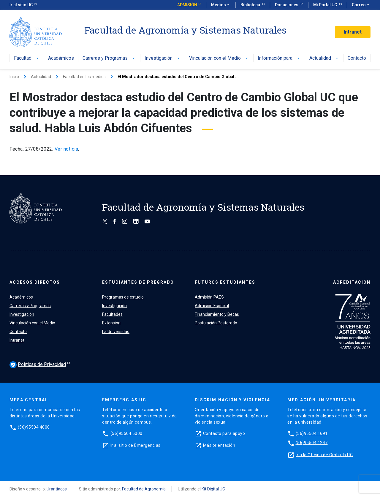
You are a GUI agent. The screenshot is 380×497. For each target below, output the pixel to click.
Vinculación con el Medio (219, 58)
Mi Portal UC (325, 4)
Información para (279, 58)
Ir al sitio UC (21, 4)
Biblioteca (250, 4)
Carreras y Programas (109, 58)
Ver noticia (66, 149)
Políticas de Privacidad (38, 364)
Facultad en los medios (84, 76)
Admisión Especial (212, 305)
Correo (361, 5)
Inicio (14, 76)
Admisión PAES (209, 297)
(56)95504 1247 (312, 443)
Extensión (111, 323)
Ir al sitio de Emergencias (135, 445)
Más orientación (219, 445)
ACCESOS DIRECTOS (35, 282)
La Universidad (115, 331)
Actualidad (324, 58)
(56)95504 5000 (126, 433)
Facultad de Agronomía (144, 489)
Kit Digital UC (213, 489)
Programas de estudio (123, 297)
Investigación (163, 58)
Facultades (112, 314)
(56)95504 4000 (34, 427)
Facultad (27, 58)
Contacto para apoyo (224, 433)
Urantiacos (57, 489)
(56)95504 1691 (312, 433)
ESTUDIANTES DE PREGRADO (138, 282)
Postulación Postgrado (216, 323)
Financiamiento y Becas (217, 314)
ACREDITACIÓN (351, 282)
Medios (221, 5)
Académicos (61, 58)
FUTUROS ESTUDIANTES (225, 282)
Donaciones (287, 4)
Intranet (353, 32)
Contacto (357, 58)
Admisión (187, 4)
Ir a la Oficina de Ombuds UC (324, 454)
